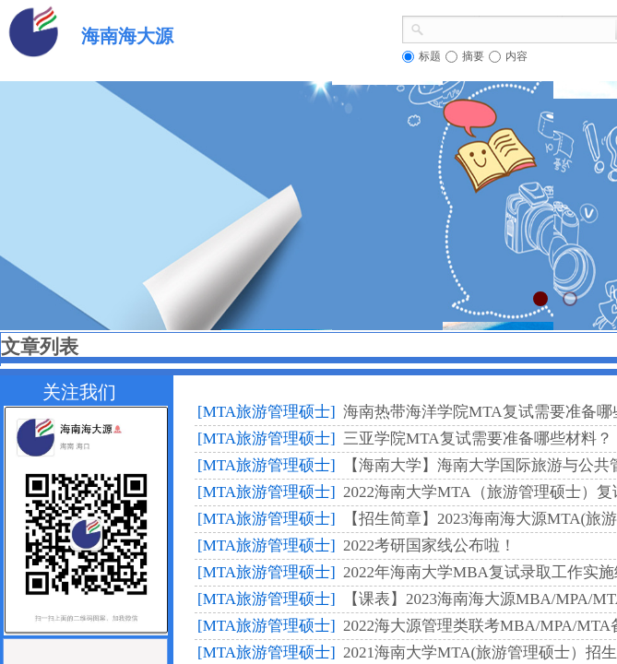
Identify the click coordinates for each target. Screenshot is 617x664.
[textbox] (519, 28)
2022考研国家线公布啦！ (429, 545)
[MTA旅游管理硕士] (266, 412)
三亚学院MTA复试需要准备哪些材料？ (477, 438)
